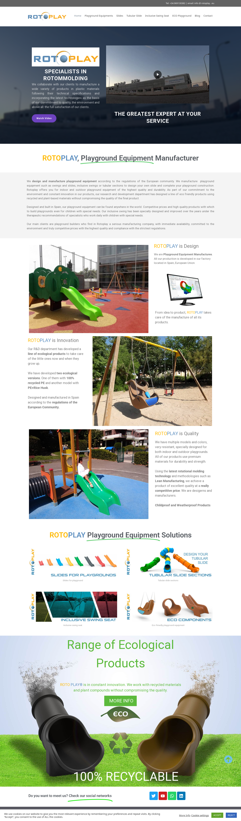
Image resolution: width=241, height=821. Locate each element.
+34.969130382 (177, 3)
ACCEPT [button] (217, 815)
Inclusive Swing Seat (157, 15)
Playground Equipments (99, 15)
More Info (184, 815)
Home (77, 15)
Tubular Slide (134, 15)
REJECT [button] (231, 815)
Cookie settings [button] (200, 815)
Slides (119, 15)
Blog (197, 15)
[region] (120, 85)
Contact (208, 15)
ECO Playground (181, 15)
